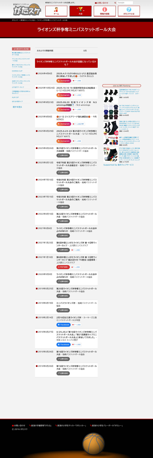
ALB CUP (15, 97)
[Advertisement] (21, 145)
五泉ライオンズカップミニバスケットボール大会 (21, 82)
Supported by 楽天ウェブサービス (118, 165)
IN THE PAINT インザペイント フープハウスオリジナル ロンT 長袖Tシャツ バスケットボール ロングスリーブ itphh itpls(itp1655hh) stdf (129, 109)
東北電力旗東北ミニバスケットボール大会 (21, 53)
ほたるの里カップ (17, 101)
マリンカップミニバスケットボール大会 (20, 59)
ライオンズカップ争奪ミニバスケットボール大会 (21, 76)
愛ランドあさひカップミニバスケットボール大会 (21, 65)
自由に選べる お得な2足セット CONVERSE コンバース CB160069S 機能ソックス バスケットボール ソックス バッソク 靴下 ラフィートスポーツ (129, 125)
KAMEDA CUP (17, 71)
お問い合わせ (102, 3)
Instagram (63, 80)
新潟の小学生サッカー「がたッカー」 (71, 425)
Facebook (63, 325)
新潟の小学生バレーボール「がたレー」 (107, 425)
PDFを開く (63, 267)
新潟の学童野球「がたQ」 (41, 425)
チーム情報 (77, 80)
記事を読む (63, 155)
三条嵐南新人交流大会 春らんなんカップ (21, 92)
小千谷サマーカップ (18, 87)
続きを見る (17, 107)
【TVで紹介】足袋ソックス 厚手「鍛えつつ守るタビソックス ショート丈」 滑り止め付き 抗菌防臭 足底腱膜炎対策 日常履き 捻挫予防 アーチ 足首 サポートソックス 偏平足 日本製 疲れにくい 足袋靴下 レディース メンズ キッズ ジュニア (129, 154)
